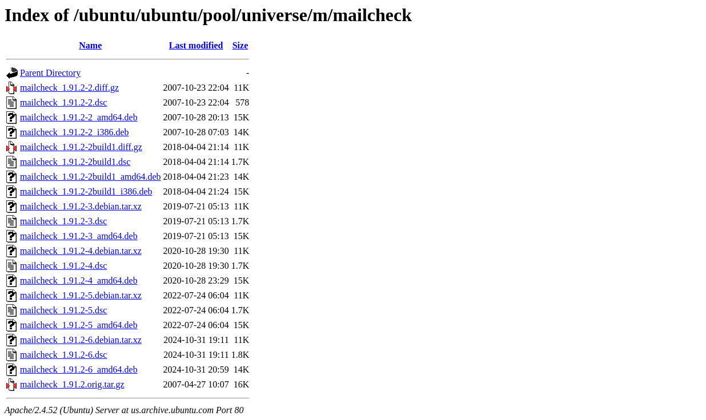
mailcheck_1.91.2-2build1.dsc (75, 162)
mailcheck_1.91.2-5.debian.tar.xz (81, 295)
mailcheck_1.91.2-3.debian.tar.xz (81, 206)
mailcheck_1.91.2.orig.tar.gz (72, 384)
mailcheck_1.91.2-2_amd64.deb (79, 117)
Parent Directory (50, 73)
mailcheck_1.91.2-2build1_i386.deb (86, 191)
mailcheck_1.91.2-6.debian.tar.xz (81, 340)
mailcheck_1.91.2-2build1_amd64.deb (90, 176)
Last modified (196, 45)
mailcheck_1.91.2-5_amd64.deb (79, 325)
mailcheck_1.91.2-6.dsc (63, 355)
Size (240, 45)
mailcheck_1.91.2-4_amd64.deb (79, 280)
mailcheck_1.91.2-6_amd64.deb (79, 369)
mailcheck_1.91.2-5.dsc (63, 310)
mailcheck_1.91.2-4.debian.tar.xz (81, 251)
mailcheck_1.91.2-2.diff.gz (69, 87)
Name (90, 45)
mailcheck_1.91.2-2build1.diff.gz (81, 147)
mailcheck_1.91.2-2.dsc (63, 102)
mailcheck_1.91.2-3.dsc (63, 221)
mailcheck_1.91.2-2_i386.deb (74, 132)
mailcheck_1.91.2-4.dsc (63, 265)
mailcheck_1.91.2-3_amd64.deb (79, 236)
